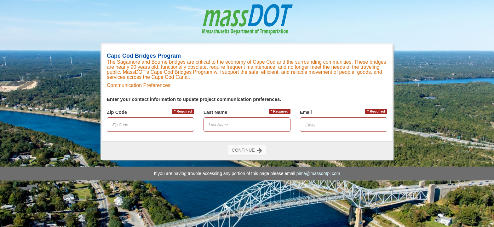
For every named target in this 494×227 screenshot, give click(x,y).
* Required (183, 111)
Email (306, 112)
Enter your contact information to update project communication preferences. (194, 99)
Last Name (215, 112)
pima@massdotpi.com (318, 173)
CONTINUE (247, 150)
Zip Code (117, 112)
